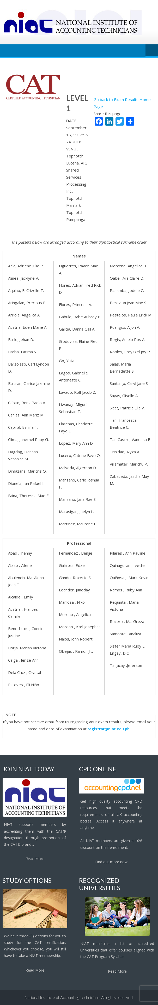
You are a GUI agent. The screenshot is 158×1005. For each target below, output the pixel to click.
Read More (35, 858)
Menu (151, 50)
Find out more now (111, 861)
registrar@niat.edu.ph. (109, 728)
